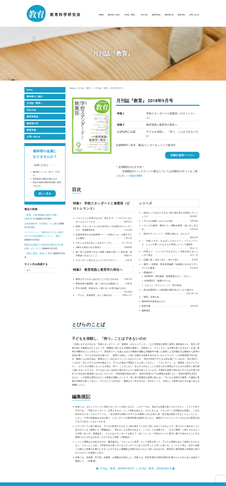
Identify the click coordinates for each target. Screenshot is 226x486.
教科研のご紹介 (114, 15)
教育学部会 (156, 15)
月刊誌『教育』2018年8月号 (156, 468)
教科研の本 (169, 15)
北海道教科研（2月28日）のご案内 (41, 223)
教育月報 (181, 15)
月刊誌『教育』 (130, 15)
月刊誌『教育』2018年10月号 (115, 468)
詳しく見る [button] (45, 193)
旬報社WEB (135, 175)
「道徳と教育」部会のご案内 (38, 253)
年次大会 (144, 15)
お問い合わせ (194, 15)
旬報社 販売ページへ (182, 155)
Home (101, 15)
